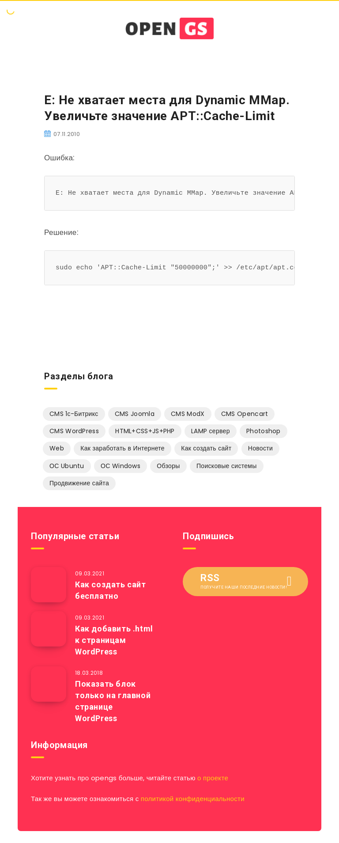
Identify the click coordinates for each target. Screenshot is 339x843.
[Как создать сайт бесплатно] (48, 584)
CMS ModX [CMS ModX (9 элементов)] (187, 413)
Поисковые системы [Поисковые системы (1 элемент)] (226, 465)
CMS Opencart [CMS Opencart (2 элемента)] (244, 413)
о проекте (212, 778)
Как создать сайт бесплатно (110, 590)
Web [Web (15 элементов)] (56, 448)
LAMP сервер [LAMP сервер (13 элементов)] (210, 431)
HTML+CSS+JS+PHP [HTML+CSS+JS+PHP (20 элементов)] (145, 431)
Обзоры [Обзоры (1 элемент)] (168, 465)
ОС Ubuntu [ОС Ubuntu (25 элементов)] (66, 465)
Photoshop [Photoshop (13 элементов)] (263, 431)
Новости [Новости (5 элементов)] (260, 448)
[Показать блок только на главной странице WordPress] (48, 684)
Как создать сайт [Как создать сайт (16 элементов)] (206, 448)
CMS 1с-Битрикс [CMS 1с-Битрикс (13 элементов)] (73, 413)
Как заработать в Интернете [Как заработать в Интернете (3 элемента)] (122, 448)
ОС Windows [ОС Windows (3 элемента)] (120, 465)
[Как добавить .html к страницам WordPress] (48, 628)
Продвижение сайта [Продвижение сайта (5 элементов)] (79, 483)
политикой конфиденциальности (193, 798)
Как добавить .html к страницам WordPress (114, 640)
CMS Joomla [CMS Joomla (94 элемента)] (134, 413)
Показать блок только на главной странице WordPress (113, 701)
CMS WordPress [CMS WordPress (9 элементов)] (74, 431)
